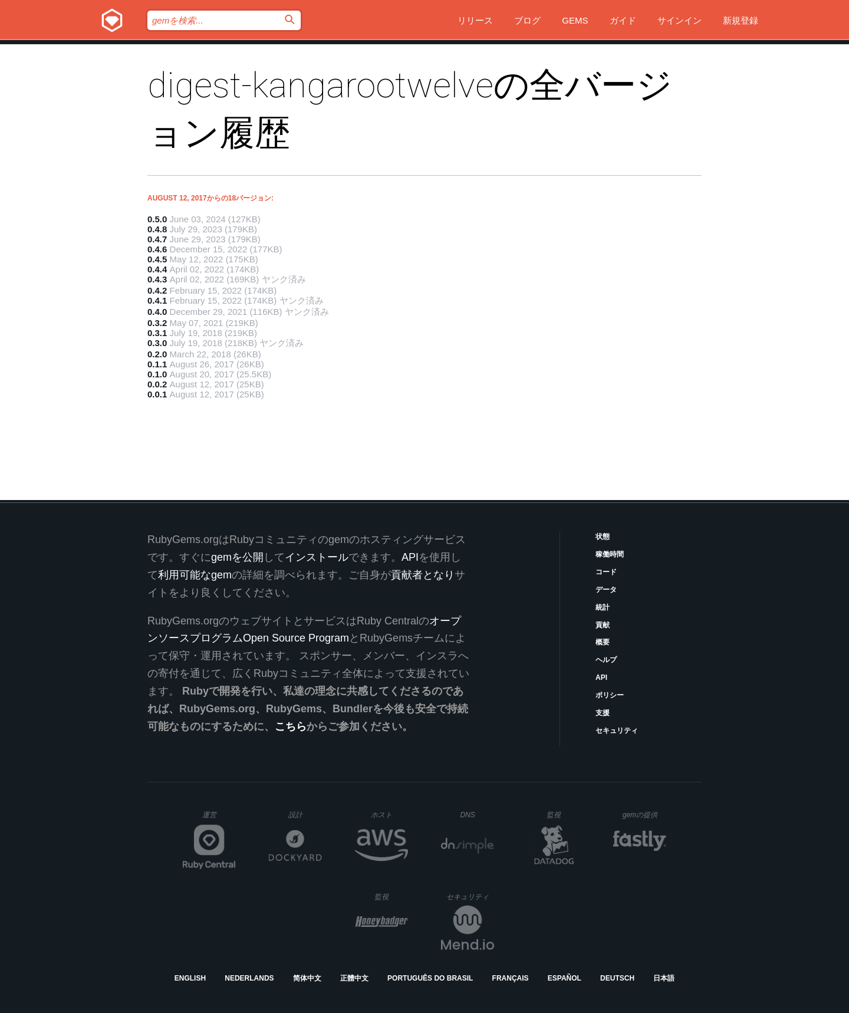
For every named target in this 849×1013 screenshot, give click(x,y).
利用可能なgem (195, 575)
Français (510, 978)
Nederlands (249, 978)
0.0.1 (157, 394)
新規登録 (740, 20)
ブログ (527, 20)
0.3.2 (157, 323)
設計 (305, 814)
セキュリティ (616, 730)
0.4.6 (157, 249)
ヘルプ (606, 660)
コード (606, 572)
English (190, 978)
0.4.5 (157, 259)
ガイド (623, 20)
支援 (602, 713)
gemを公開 (237, 557)
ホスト (389, 814)
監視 (563, 814)
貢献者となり (423, 575)
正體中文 (354, 978)
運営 (219, 818)
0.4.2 (157, 290)
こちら (291, 726)
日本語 (663, 978)
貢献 (602, 625)
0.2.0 (157, 354)
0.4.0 (157, 312)
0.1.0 (157, 374)
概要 (602, 642)
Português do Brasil (430, 978)
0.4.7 (157, 239)
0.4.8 (157, 229)
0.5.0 (157, 219)
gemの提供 (645, 814)
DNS (477, 815)
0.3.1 (157, 333)
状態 (602, 536)
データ (606, 590)
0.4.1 (157, 300)
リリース (475, 20)
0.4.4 (157, 269)
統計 (602, 607)
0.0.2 (157, 384)
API (601, 677)
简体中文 (307, 978)
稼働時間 (609, 554)
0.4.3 (157, 279)
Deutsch (617, 978)
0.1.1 (157, 364)
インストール (316, 557)
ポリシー (609, 695)
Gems (575, 20)
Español (564, 978)
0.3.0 (157, 343)
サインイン (679, 20)
